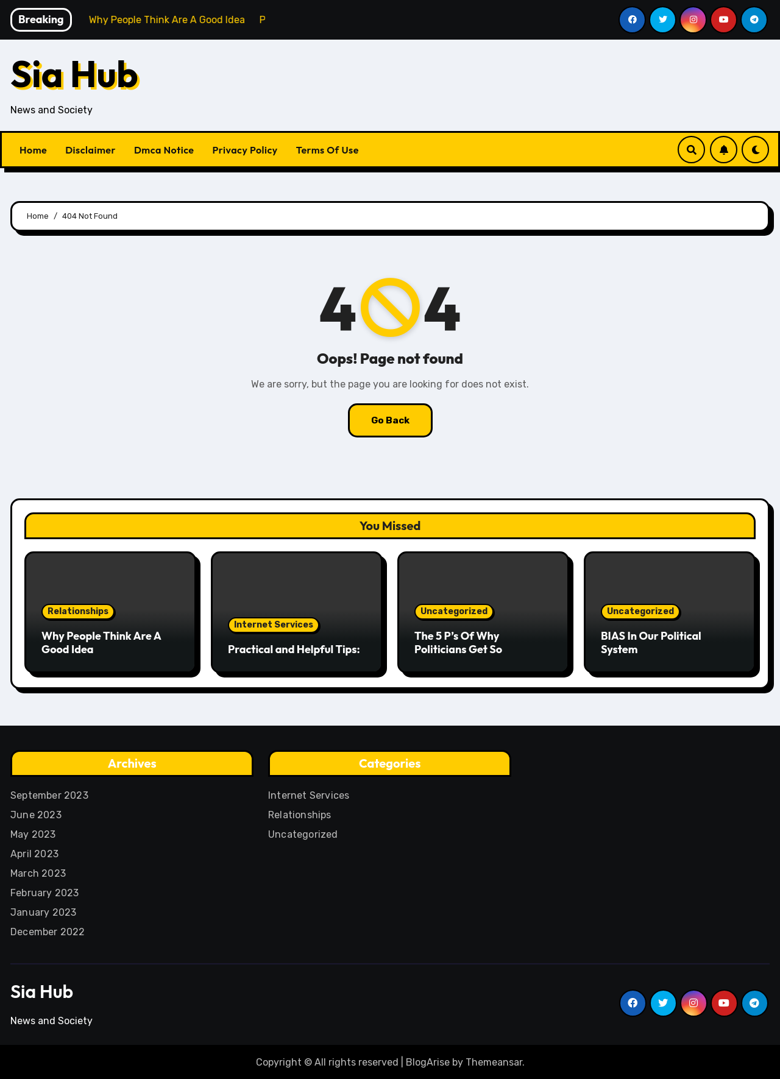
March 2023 (38, 871)
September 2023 (49, 793)
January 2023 (43, 910)
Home (33, 150)
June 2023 (36, 813)
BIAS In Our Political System (651, 642)
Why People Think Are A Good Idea (101, 642)
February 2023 (44, 891)
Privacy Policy (245, 150)
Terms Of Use (327, 150)
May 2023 (33, 832)
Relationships (78, 611)
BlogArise (428, 1060)
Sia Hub (74, 74)
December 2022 (47, 930)
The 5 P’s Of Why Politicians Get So (458, 642)
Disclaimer (90, 150)
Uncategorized (454, 611)
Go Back (390, 420)
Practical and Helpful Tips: (294, 649)
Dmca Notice (164, 150)
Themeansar (494, 1060)
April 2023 (34, 852)
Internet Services (273, 625)
